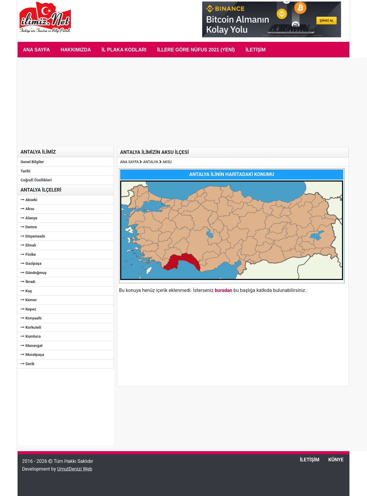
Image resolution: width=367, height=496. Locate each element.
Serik (27, 364)
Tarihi (25, 171)
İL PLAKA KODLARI (124, 49)
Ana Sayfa (36, 49)
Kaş (26, 291)
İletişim (255, 49)
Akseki (29, 200)
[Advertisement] (62, 405)
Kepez (28, 309)
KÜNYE (335, 460)
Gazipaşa (31, 263)
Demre (29, 227)
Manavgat (32, 345)
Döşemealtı (33, 236)
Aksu (27, 208)
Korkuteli (31, 327)
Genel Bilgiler (32, 162)
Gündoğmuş (34, 272)
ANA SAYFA (129, 162)
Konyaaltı (31, 318)
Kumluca (31, 336)
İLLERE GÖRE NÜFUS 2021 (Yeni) (196, 49)
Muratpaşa (32, 354)
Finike (28, 254)
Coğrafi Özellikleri (36, 180)
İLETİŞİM (310, 460)
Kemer (29, 300)
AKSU (167, 162)
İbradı (28, 281)
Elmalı (28, 245)
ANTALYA (150, 162)
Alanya (29, 218)
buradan (223, 290)
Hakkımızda (76, 49)
